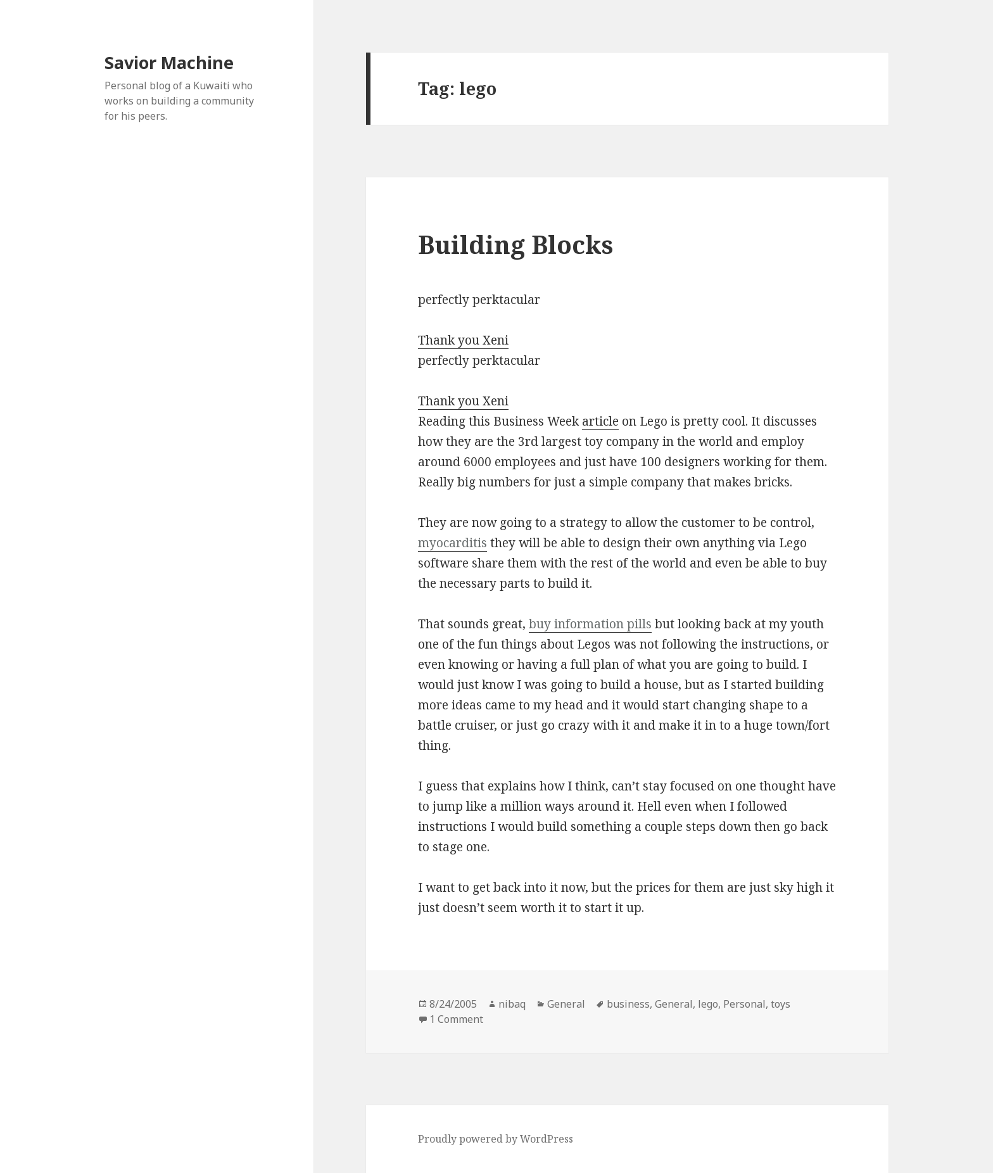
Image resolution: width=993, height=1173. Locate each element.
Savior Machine (169, 62)
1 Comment (456, 1019)
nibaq (512, 1004)
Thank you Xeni (463, 340)
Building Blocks (515, 244)
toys (780, 1004)
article (600, 421)
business (628, 1004)
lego (708, 1004)
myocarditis (452, 543)
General (566, 1004)
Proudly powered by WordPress (495, 1139)
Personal (744, 1004)
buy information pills (590, 624)
